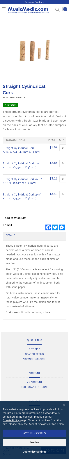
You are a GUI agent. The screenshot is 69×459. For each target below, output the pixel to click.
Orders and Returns (34, 387)
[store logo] (28, 11)
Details (10, 235)
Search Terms (34, 354)
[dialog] (34, 430)
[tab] (34, 236)
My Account (34, 382)
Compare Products (34, 2)
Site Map (34, 349)
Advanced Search (34, 359)
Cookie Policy (11, 420)
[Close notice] (64, 405)
